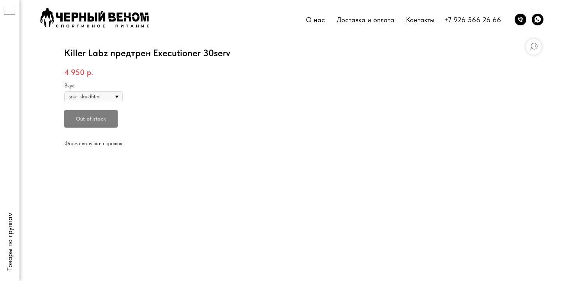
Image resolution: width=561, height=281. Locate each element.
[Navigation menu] (9, 12)
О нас (315, 20)
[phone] (520, 19)
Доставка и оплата (365, 20)
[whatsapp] (537, 19)
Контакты (420, 20)
